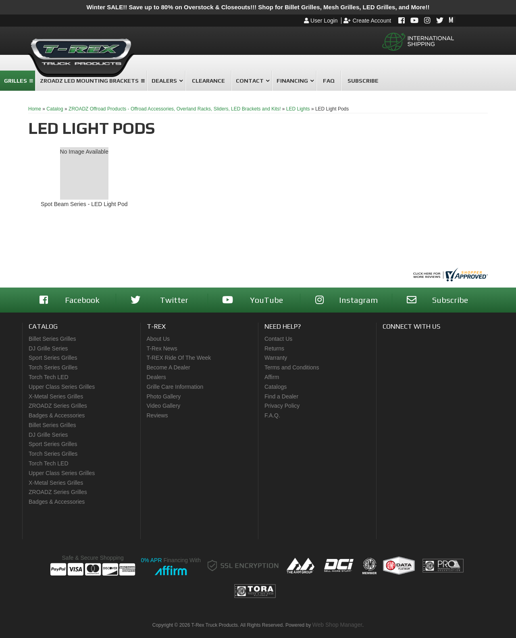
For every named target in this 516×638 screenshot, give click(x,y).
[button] (17, 81)
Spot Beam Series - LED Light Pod (84, 204)
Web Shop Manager (337, 624)
